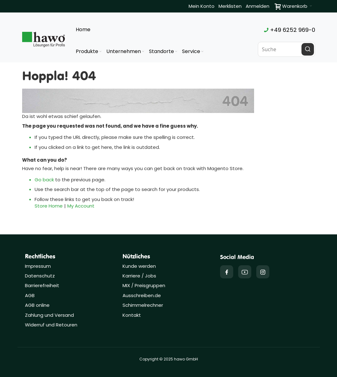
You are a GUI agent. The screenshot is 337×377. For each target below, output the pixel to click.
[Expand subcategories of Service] (202, 51)
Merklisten (230, 6)
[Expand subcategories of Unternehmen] (143, 51)
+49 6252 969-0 (289, 30)
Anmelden (257, 6)
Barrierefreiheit (42, 285)
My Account (80, 206)
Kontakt (132, 315)
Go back (44, 179)
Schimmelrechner (143, 305)
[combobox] (286, 49)
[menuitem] (89, 51)
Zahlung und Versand (49, 315)
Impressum (38, 266)
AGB (30, 295)
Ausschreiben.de (142, 295)
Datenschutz (40, 275)
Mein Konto (201, 6)
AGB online (37, 305)
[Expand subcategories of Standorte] (176, 51)
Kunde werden (139, 266)
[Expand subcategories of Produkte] (100, 51)
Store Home (49, 206)
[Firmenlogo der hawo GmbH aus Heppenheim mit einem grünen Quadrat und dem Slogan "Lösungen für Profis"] (43, 39)
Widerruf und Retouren (51, 324)
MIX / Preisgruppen (144, 285)
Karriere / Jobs (140, 275)
